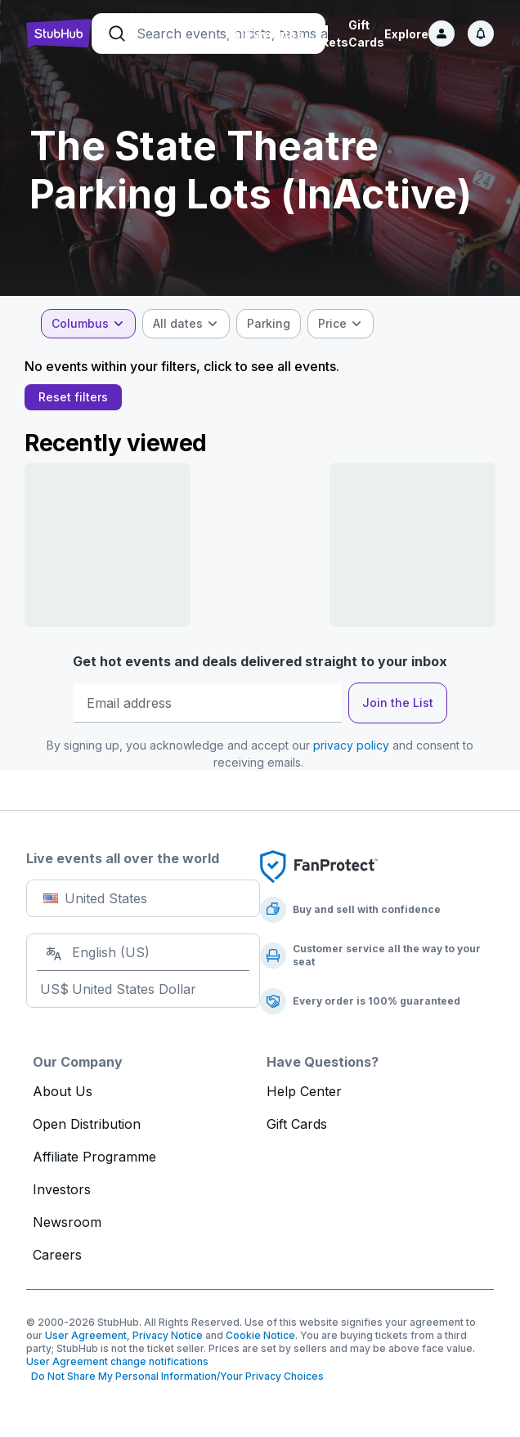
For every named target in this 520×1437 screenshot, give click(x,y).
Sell (237, 34)
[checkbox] (270, 323)
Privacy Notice (167, 1335)
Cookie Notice (260, 1335)
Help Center (304, 1091)
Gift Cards (297, 1124)
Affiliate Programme (94, 1156)
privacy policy (351, 745)
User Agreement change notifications (117, 1361)
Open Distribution (87, 1124)
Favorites (275, 34)
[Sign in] (441, 33)
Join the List (397, 703)
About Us (62, 1091)
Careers (57, 1255)
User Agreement (86, 1335)
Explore (406, 34)
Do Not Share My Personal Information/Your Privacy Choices (175, 1376)
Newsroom (67, 1222)
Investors (62, 1189)
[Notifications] (481, 33)
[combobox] (90, 323)
